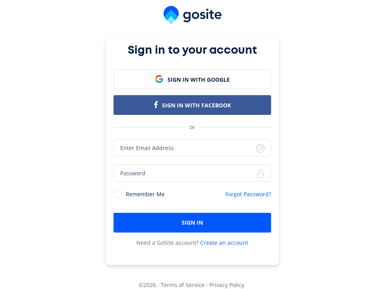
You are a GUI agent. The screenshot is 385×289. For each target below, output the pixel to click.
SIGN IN (192, 222)
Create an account (224, 242)
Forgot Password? (248, 194)
